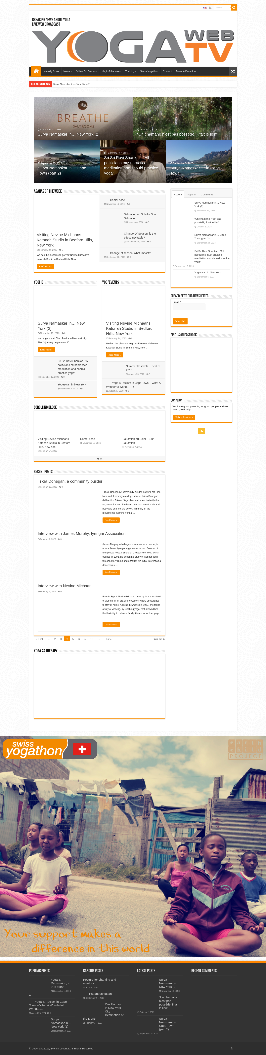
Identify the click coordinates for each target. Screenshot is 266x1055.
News (67, 71)
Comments (207, 194)
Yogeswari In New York (72, 384)
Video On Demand (87, 71)
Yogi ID (38, 282)
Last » (108, 639)
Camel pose (117, 200)
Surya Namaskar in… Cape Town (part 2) (169, 1024)
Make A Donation (186, 71)
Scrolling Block (45, 407)
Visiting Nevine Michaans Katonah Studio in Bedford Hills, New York (65, 240)
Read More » (45, 266)
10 (91, 639)
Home (36, 71)
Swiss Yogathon (149, 71)
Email (177, 302)
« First (39, 639)
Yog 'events (110, 282)
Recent (178, 194)
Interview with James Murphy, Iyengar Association (82, 533)
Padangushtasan (132, 439)
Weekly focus (51, 71)
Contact (167, 71)
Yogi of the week (111, 71)
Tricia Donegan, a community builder (70, 481)
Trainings (130, 71)
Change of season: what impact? (130, 253)
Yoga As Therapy (46, 651)
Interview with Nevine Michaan (65, 586)
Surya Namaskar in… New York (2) (72, 83)
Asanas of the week (48, 191)
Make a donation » (184, 417)
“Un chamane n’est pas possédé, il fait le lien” (177, 134)
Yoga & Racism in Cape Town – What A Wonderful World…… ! (48, 1005)
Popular (191, 194)
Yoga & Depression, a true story (60, 983)
